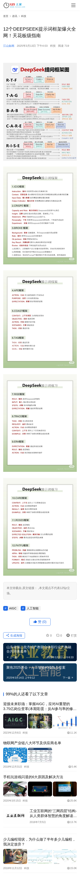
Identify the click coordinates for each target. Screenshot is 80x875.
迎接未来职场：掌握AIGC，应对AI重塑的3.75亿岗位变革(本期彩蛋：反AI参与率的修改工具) (40, 706)
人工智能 (33, 608)
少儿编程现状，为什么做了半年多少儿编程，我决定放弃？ (39, 841)
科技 (53, 45)
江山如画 (8, 45)
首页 (5, 16)
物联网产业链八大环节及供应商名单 (32, 743)
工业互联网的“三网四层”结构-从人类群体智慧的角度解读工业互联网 (53, 813)
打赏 (70, 635)
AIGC (12, 608)
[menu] (73, 5)
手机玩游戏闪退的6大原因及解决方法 (33, 777)
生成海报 (14, 635)
